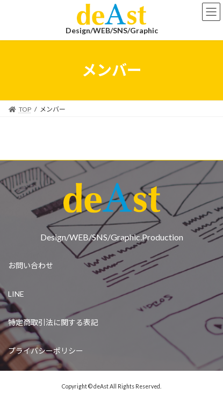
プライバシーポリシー (45, 350)
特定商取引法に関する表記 (53, 322)
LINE (16, 293)
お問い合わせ (30, 265)
